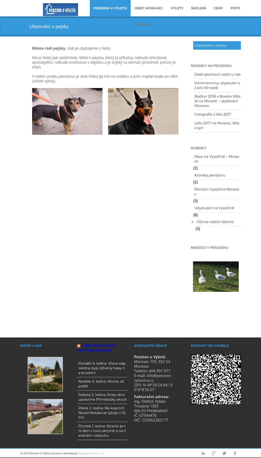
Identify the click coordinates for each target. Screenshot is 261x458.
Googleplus (214, 453)
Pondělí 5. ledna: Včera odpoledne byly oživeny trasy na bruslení (101, 368)
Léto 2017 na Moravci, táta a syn (216, 125)
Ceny (218, 8)
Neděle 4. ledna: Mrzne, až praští (101, 383)
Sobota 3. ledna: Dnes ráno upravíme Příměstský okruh (102, 397)
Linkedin (203, 453)
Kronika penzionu (209, 175)
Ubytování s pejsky (210, 45)
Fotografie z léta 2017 (212, 114)
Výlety (176, 8)
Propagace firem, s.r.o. (91, 453)
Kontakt (143, 24)
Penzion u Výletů (110, 8)
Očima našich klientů (215, 222)
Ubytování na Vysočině (214, 208)
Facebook (235, 453)
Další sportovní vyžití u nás (217, 74)
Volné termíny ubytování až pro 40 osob (217, 85)
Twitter (224, 453)
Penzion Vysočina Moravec (216, 191)
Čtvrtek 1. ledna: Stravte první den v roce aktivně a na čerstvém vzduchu (102, 431)
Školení (198, 8)
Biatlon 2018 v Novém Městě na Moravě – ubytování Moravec (217, 101)
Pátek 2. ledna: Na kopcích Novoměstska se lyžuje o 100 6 (102, 413)
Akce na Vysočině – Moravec (216, 158)
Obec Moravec (149, 8)
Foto (235, 8)
